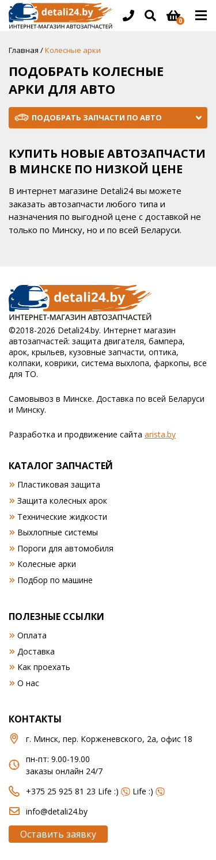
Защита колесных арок (62, 500)
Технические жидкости (62, 516)
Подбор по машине (55, 579)
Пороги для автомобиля (65, 548)
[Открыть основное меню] (201, 15)
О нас (28, 683)
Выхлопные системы (57, 532)
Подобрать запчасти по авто (97, 117)
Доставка (36, 651)
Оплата (32, 635)
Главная (24, 50)
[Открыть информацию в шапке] (128, 15)
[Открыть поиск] (150, 15)
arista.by (160, 434)
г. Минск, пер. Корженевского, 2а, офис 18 (109, 739)
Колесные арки (46, 563)
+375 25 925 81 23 (61, 791)
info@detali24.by (57, 811)
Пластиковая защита (58, 484)
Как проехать (43, 666)
